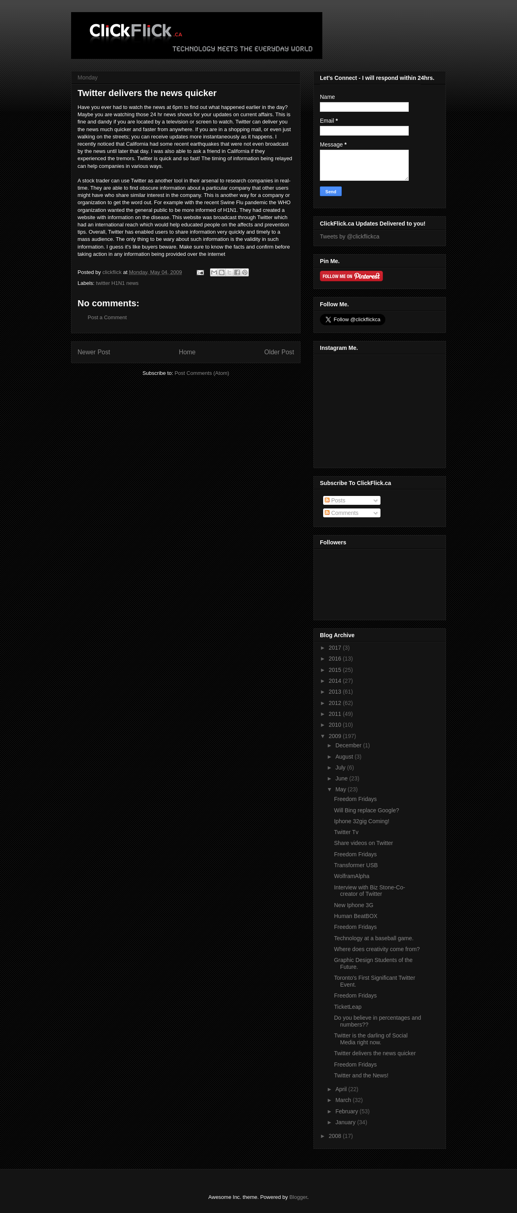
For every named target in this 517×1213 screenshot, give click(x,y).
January (346, 1122)
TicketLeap (347, 1007)
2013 (336, 691)
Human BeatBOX (355, 916)
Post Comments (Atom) (201, 373)
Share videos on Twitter (363, 843)
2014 (336, 681)
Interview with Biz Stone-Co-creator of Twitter (369, 890)
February (347, 1111)
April (341, 1089)
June (342, 778)
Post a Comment (107, 317)
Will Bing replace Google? (366, 810)
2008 (336, 1136)
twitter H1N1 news (117, 283)
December (349, 745)
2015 (336, 670)
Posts (335, 500)
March (344, 1100)
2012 (336, 703)
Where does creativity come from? (377, 949)
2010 (336, 725)
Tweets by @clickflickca (349, 236)
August (344, 756)
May (341, 789)
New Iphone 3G (353, 905)
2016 (336, 658)
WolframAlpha (352, 876)
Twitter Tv (346, 832)
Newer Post (94, 352)
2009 (336, 736)
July (341, 767)
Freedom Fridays (355, 799)
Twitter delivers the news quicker (375, 1053)
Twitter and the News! (361, 1075)
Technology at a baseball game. (374, 938)
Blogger (298, 1197)
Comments (342, 513)
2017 (336, 647)
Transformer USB (356, 865)
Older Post (279, 352)
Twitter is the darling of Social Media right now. (371, 1039)
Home (187, 352)
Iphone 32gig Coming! (361, 821)
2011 (336, 714)
